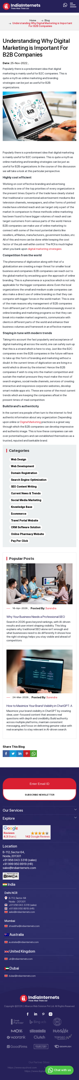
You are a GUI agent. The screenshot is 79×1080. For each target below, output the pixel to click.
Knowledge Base (21, 507)
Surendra (51, 608)
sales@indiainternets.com (22, 911)
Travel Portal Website (24, 520)
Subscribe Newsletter (39, 794)
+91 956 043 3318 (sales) (23, 905)
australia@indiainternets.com (24, 942)
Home (33, 20)
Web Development (22, 466)
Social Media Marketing (26, 500)
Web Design (18, 459)
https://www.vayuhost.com (22, 1067)
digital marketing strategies (45, 249)
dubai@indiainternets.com (22, 975)
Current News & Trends (25, 493)
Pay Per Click (19, 540)
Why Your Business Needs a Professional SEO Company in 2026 (35, 618)
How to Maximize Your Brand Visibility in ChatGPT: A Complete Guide (39, 707)
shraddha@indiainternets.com (24, 926)
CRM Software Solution (25, 527)
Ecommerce (18, 513)
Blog (45, 20)
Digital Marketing (30, 422)
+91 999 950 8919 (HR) (21, 908)
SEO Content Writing (24, 486)
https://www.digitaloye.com (39, 1071)
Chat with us (59, 1070)
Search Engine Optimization (28, 479)
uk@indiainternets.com (21, 958)
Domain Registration (24, 473)
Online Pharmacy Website (27, 534)
